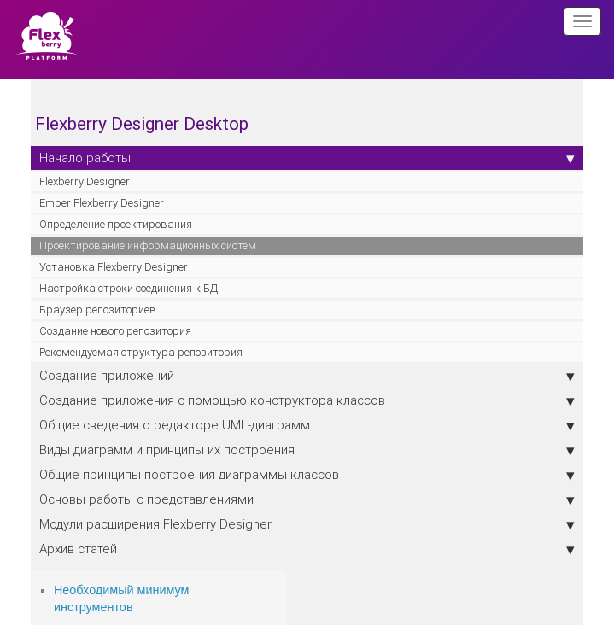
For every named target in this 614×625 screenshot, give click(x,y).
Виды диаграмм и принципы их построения (307, 450)
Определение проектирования (115, 224)
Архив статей (307, 549)
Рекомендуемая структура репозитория (141, 352)
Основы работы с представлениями (307, 499)
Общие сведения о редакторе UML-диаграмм (307, 425)
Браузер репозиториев (97, 309)
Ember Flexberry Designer (101, 203)
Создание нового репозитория (115, 331)
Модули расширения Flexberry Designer (307, 524)
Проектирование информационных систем (147, 245)
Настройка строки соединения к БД (128, 288)
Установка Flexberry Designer (113, 267)
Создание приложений (307, 375)
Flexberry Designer (84, 181)
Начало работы (307, 157)
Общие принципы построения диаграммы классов (307, 474)
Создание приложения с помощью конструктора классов (307, 400)
